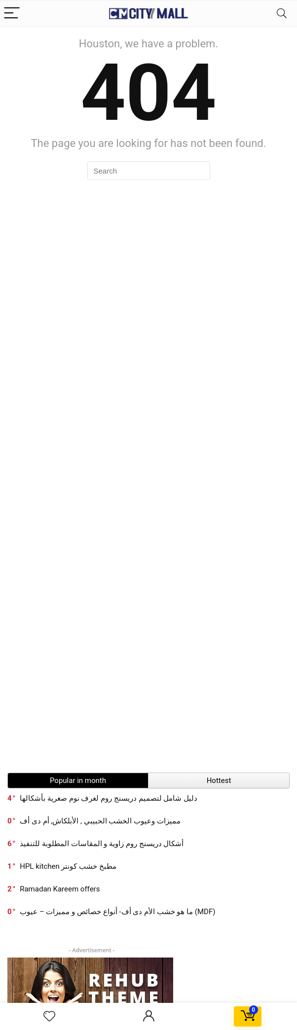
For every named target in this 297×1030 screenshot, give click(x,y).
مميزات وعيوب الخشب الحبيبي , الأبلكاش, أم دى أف (100, 821)
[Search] (282, 13)
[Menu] (12, 13)
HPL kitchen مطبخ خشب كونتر (68, 866)
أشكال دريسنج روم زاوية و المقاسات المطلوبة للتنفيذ (102, 843)
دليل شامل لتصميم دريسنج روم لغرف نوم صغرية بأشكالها (108, 798)
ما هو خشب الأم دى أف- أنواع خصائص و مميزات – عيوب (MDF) (117, 911)
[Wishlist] (49, 1016)
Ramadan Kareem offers (60, 889)
